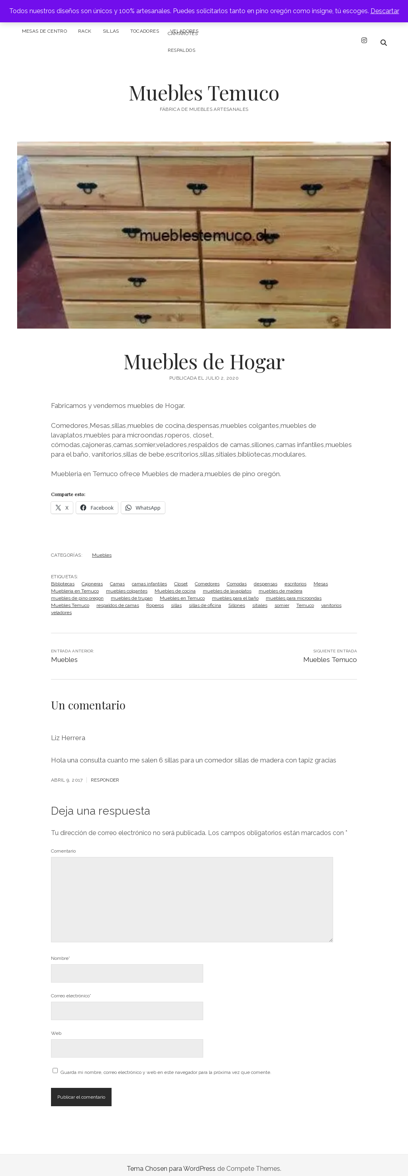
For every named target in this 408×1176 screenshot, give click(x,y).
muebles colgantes (126, 584)
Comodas (237, 576)
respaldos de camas (117, 598)
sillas (176, 598)
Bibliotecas (63, 576)
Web (56, 1026)
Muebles (102, 548)
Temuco (305, 598)
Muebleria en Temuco (75, 584)
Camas (117, 576)
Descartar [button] (385, 11)
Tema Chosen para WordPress (171, 1161)
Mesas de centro (44, 31)
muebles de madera (280, 584)
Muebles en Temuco (182, 591)
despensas (265, 576)
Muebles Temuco (204, 84)
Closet (181, 576)
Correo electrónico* (71, 988)
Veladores (184, 31)
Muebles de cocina (175, 584)
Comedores (207, 576)
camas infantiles (149, 576)
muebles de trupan (132, 591)
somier (282, 598)
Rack (84, 31)
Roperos (155, 598)
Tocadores (144, 31)
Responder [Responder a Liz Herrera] (105, 773)
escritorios (295, 576)
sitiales (259, 598)
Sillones (236, 598)
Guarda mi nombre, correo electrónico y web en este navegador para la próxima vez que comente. (166, 1065)
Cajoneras (92, 576)
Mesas (321, 576)
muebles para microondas (294, 591)
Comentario (63, 844)
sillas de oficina (205, 598)
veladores (61, 605)
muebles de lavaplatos (227, 584)
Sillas (111, 31)
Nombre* (60, 951)
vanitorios (331, 598)
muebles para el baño (235, 591)
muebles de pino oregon (77, 591)
